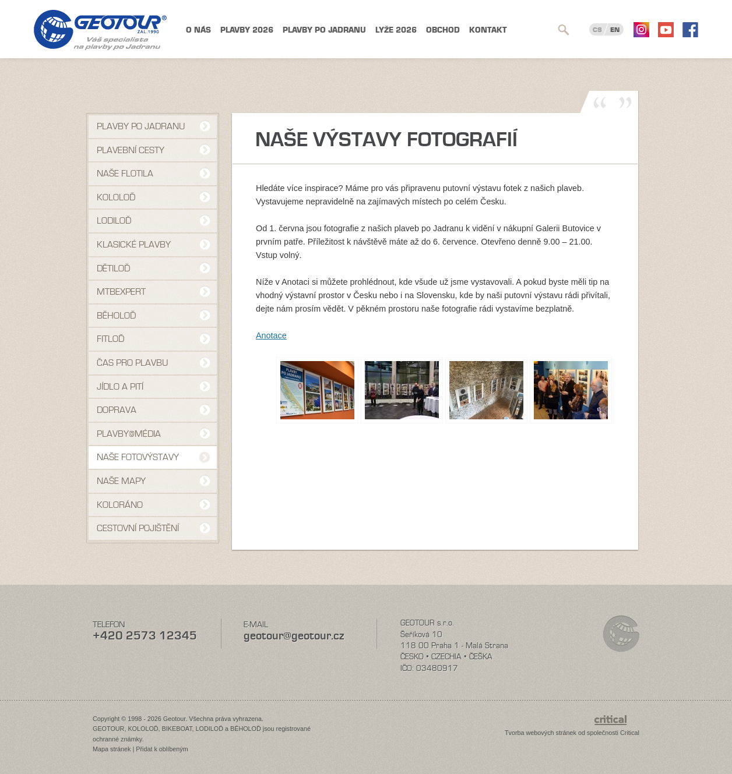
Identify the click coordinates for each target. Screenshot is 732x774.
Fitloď (110, 339)
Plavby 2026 (246, 30)
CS (597, 30)
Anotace (271, 335)
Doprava (116, 410)
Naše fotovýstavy (138, 457)
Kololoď (116, 197)
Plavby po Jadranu (324, 30)
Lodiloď (114, 220)
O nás (198, 30)
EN (615, 30)
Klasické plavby (134, 244)
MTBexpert (121, 292)
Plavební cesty (130, 150)
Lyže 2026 (396, 30)
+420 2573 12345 (145, 635)
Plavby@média (129, 434)
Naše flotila (125, 173)
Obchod (443, 30)
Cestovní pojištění (138, 528)
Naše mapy (121, 481)
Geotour (100, 30)
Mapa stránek (112, 748)
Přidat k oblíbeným (162, 748)
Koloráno (120, 505)
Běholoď (116, 315)
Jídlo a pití (120, 386)
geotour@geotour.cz (294, 635)
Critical (629, 732)
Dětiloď (113, 268)
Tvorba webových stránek (540, 732)
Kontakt (488, 30)
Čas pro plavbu (132, 363)
